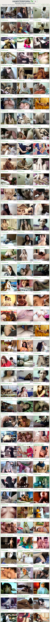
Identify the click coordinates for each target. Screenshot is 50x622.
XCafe (32, 564)
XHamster (47, 170)
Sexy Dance (20, 262)
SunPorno (47, 49)
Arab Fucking (4, 368)
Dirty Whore (25, 278)
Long (47, 4)
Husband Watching (36, 369)
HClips (16, 49)
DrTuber (48, 609)
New (43, 4)
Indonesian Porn (42, 247)
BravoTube (31, 94)
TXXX (48, 246)
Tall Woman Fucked (24, 399)
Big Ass (22, 474)
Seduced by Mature (21, 383)
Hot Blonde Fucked (37, 565)
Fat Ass (19, 277)
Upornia (15, 473)
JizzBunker (15, 109)
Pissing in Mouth (19, 551)
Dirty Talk (35, 156)
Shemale (10, 489)
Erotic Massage (42, 369)
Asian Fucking (20, 398)
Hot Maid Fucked (20, 550)
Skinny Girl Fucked (27, 490)
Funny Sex (19, 580)
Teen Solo (31, 398)
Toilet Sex (10, 80)
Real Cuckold (36, 368)
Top (39, 4)
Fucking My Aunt (36, 459)
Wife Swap (10, 65)
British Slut (19, 444)
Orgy (25, 277)
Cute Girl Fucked (20, 595)
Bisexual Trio (4, 519)
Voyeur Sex (19, 339)
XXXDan (31, 246)
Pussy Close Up (43, 565)
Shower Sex (43, 35)
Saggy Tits (10, 383)
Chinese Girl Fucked (36, 505)
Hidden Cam (4, 95)
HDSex (48, 291)
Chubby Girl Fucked (25, 565)
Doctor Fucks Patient (36, 566)
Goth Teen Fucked (37, 247)
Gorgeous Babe (45, 504)
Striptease (18, 263)
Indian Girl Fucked (20, 35)
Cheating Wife (8, 368)
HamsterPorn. (22, 1)
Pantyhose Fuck (19, 21)
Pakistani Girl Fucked (5, 35)
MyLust (32, 49)
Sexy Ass (19, 474)
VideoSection (15, 64)
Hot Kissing (42, 444)
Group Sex (22, 277)
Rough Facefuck (42, 566)
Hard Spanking (27, 459)
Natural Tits (12, 519)
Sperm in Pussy (10, 369)
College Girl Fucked (29, 444)
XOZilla (32, 215)
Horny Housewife (13, 368)
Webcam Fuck (26, 475)
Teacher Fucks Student (44, 186)
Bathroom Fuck (4, 338)
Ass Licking (40, 504)
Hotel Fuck (19, 519)
